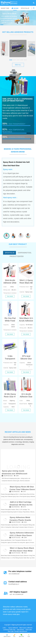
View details (10, 296)
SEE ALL (18, 65)
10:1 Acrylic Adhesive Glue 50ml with (26, 396)
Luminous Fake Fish (9, 629)
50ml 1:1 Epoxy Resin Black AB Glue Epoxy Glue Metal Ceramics (22, 551)
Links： (5, 628)
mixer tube (28, 629)
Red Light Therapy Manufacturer (17, 631)
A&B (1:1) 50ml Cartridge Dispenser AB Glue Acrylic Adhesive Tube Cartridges (21, 505)
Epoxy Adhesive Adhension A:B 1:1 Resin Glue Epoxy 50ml (22, 535)
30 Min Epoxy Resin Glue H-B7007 (10, 396)
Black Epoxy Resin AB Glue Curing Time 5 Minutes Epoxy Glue (22, 489)
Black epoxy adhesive (25, 628)
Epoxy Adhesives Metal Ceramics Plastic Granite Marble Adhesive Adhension (22, 520)
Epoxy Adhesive (13, 628)
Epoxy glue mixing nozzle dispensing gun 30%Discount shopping (14, 473)
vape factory (20, 629)
